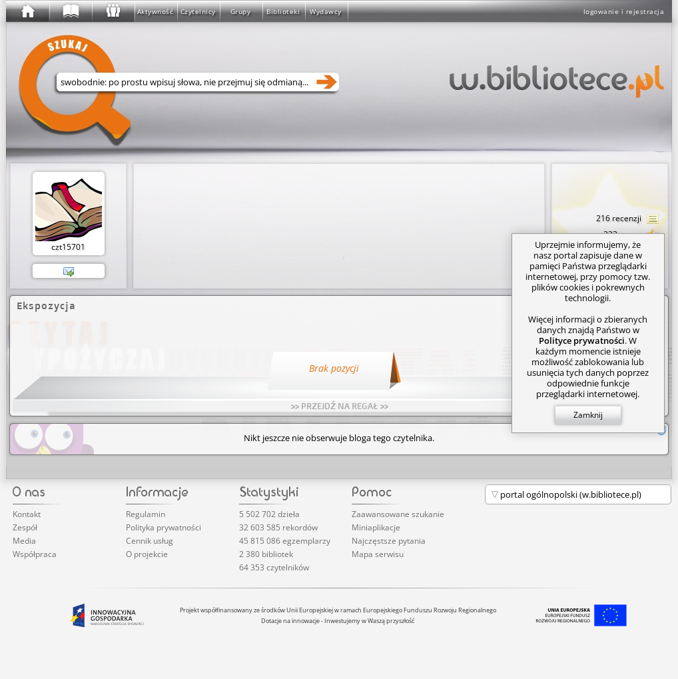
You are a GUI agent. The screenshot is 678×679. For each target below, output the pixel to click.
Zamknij (588, 414)
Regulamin (145, 514)
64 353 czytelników (274, 567)
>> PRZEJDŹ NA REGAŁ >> (339, 405)
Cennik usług (149, 540)
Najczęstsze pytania (389, 540)
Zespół (25, 527)
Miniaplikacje (376, 527)
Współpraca (35, 554)
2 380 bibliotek (266, 554)
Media (24, 540)
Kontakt (27, 514)
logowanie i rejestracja (624, 11)
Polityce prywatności (582, 340)
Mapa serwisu (378, 554)
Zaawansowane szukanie (398, 514)
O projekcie (147, 554)
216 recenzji (627, 219)
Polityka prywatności (163, 527)
